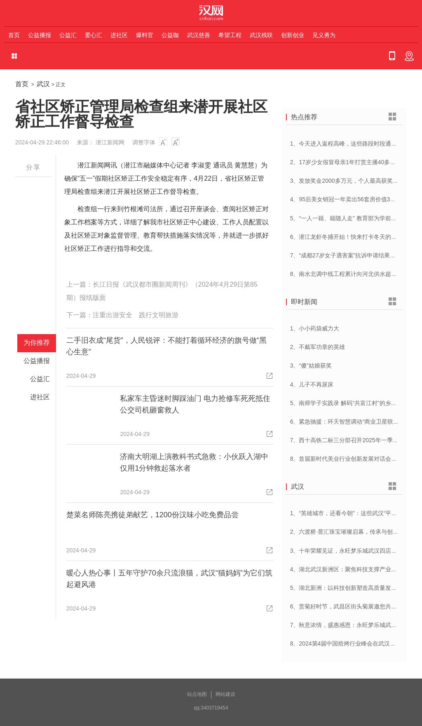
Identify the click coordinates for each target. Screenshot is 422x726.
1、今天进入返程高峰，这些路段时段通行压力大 (352, 143)
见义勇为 (323, 35)
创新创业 (292, 35)
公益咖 (170, 35)
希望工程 (229, 35)
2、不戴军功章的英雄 (317, 347)
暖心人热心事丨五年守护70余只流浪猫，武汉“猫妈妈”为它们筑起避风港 (169, 579)
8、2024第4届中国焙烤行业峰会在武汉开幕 (346, 643)
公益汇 (68, 35)
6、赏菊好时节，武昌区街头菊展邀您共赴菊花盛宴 (355, 606)
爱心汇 (93, 35)
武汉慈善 (198, 35)
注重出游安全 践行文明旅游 (135, 314)
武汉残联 (261, 35)
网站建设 (225, 694)
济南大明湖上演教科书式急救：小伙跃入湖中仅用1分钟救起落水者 (194, 462)
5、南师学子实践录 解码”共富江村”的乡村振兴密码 (355, 403)
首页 (14, 35)
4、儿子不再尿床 (312, 384)
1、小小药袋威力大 (315, 328)
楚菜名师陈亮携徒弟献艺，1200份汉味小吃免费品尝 (152, 515)
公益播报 (39, 35)
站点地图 (197, 694)
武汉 (43, 83)
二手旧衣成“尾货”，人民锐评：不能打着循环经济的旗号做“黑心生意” (166, 346)
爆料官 (144, 35)
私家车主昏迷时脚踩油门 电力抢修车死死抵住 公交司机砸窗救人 (195, 404)
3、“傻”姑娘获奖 (311, 365)
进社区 (119, 35)
